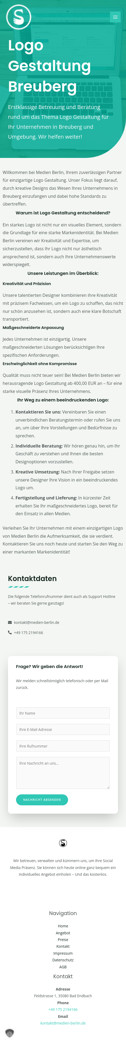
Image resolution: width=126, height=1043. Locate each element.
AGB (62, 966)
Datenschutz (63, 959)
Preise (63, 939)
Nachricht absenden (42, 800)
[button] (9, 1033)
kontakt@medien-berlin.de (63, 1023)
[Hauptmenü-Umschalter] (115, 17)
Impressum (63, 953)
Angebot (63, 932)
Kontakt (63, 946)
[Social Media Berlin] (18, 17)
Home (63, 925)
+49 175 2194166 (63, 1009)
